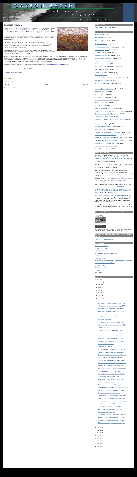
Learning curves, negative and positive (105, 66)
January (100, 301)
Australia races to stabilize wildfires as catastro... (111, 404)
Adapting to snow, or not (101, 116)
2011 (98, 435)
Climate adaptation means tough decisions (109, 406)
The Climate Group (100, 258)
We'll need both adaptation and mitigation (106, 126)
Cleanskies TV (114, 164)
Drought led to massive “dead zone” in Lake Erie (111, 379)
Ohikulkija (25, 64)
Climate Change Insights (101, 248)
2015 (98, 280)
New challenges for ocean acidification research (110, 409)
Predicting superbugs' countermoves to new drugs (111, 398)
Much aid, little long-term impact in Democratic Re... (112, 308)
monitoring (11, 72)
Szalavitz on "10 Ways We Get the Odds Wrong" (108, 132)
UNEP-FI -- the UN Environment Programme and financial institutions (113, 260)
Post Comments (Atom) (18, 88)
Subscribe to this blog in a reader (104, 239)
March (100, 295)
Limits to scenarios (100, 124)
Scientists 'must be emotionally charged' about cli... (111, 374)
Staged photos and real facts (102, 55)
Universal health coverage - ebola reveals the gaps (111, 423)
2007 (98, 446)
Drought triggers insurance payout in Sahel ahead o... (112, 338)
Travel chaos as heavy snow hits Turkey (108, 376)
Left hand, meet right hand (102, 50)
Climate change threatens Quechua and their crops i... (112, 420)
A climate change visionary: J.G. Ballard (105, 135)
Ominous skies (99, 102)
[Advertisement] (103, 456)
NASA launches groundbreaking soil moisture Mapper (112, 303)
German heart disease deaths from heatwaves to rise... (112, 368)
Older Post (85, 84)
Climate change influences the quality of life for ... (111, 330)
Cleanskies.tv (120, 186)
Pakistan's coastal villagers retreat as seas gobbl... (111, 365)
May (99, 290)
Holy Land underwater (101, 44)
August (100, 282)
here (101, 175)
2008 (98, 443)
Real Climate (98, 272)
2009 (98, 441)
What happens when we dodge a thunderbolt (107, 100)
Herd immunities (99, 37)
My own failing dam (100, 97)
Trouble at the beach (100, 52)
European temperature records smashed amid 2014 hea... (113, 387)
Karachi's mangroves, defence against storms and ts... (112, 395)
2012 (98, 433)
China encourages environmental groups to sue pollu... (112, 385)
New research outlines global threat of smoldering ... (112, 355)
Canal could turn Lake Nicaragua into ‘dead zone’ (111, 352)
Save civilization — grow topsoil (106, 412)
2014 (98, 427)
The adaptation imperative (105, 346)
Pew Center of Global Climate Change (105, 263)
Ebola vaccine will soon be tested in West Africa (110, 357)
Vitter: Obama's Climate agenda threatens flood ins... (112, 322)
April (99, 293)
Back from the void (100, 94)
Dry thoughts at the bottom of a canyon (105, 47)
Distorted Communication (101, 149)
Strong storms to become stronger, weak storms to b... (112, 311)
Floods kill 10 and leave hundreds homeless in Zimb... (112, 401)
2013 (98, 430)
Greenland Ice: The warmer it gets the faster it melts (112, 333)
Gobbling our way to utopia (102, 69)
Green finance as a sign (101, 129)
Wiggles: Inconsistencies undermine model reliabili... (112, 325)
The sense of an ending (101, 75)
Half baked (98, 34)
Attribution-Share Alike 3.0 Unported (57, 64)
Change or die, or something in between (105, 143)
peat (16, 72)
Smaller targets (99, 64)
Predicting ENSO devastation (106, 382)
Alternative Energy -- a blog (102, 265)
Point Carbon (98, 270)
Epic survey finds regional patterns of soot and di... (111, 360)
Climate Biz (111, 192)
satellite (20, 72)
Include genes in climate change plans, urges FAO (111, 306)
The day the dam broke (101, 72)
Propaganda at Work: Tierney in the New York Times (109, 140)
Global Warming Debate (101, 246)
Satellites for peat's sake (104, 319)
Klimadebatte (98, 255)
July (99, 284)
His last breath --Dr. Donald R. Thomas (105, 114)
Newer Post (7, 84)
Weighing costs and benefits (102, 83)
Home (46, 84)
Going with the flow (103, 327)
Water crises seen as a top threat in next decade (111, 341)
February (100, 298)
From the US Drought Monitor (106, 344)
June (99, 287)
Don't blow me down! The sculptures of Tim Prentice (109, 111)
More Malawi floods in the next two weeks (109, 371)
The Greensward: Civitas (101, 250)
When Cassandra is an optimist (103, 58)
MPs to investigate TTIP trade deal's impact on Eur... (112, 349)
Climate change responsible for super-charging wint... (112, 314)
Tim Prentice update (100, 105)
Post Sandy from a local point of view (105, 89)
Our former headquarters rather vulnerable (106, 108)
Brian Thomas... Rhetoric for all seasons (105, 27)
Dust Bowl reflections (100, 80)
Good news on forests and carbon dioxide (109, 393)
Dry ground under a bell (101, 91)
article (128, 206)
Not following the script (101, 41)
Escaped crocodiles (100, 61)
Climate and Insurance (101, 267)
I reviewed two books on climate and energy (113, 195)
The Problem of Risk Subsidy (102, 146)
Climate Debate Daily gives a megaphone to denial (108, 137)
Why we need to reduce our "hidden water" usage (111, 390)
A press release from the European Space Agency (17, 28)
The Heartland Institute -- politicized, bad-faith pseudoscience (111, 119)
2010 (98, 438)
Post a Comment (8, 81)
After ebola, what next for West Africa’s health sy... (111, 316)
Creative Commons (45, 64)
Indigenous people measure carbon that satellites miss (112, 335)
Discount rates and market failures (104, 86)
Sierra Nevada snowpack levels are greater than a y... (112, 414)
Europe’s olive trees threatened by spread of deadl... (112, 363)
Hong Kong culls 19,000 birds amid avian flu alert (111, 417)
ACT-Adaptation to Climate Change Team (106, 253)
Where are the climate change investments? (106, 77)
